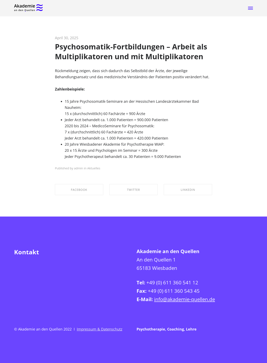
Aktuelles (93, 168)
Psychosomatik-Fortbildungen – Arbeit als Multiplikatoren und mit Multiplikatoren (131, 51)
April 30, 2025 (66, 37)
